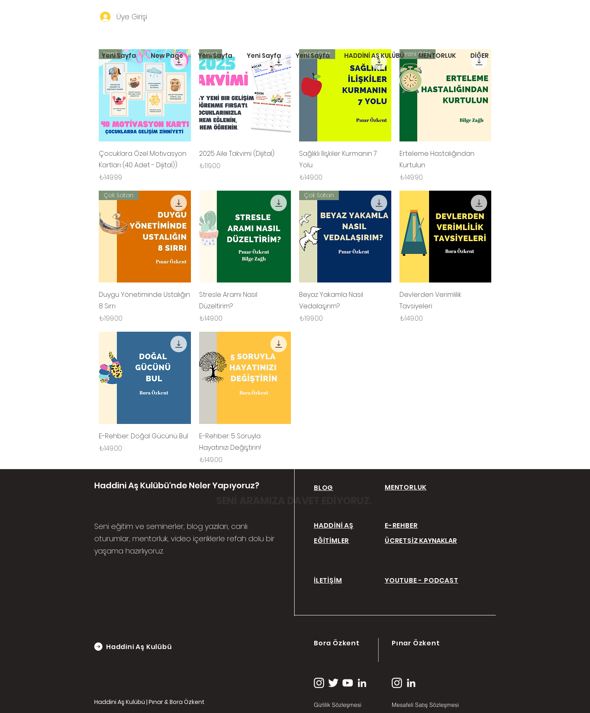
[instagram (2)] (319, 683)
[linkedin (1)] (362, 683)
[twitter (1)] (333, 683)
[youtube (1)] (348, 683)
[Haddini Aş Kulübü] (147, 646)
